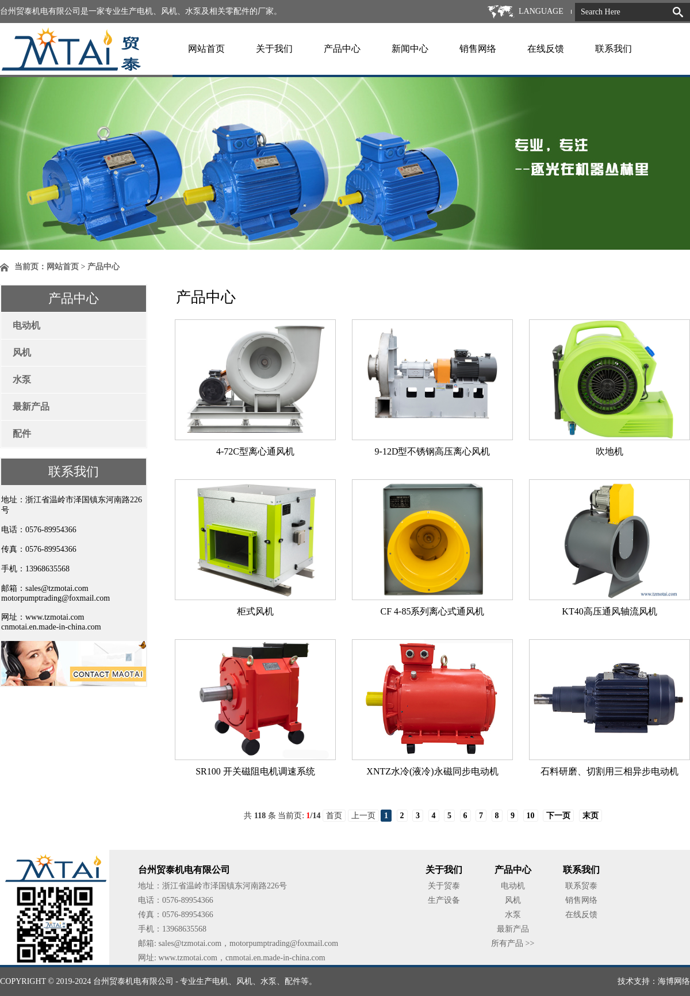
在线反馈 (545, 49)
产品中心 (342, 49)
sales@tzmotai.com (57, 588)
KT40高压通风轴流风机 (609, 611)
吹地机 (609, 451)
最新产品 (31, 406)
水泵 (22, 379)
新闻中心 (410, 49)
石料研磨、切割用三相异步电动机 (609, 771)
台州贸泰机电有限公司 (133, 981)
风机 (22, 352)
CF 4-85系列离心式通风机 (433, 611)
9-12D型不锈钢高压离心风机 (432, 451)
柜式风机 (255, 611)
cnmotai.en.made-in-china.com (51, 627)
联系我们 (613, 49)
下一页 (558, 815)
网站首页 (206, 49)
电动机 (26, 325)
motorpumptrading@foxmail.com (55, 598)
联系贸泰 (581, 885)
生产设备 (444, 900)
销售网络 (477, 49)
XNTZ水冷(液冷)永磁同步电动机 (432, 771)
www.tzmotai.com (55, 617)
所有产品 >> (512, 943)
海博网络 (674, 981)
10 (531, 815)
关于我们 (274, 49)
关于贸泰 (444, 885)
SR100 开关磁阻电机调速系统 (255, 771)
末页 (590, 815)
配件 (22, 433)
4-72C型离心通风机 (255, 451)
